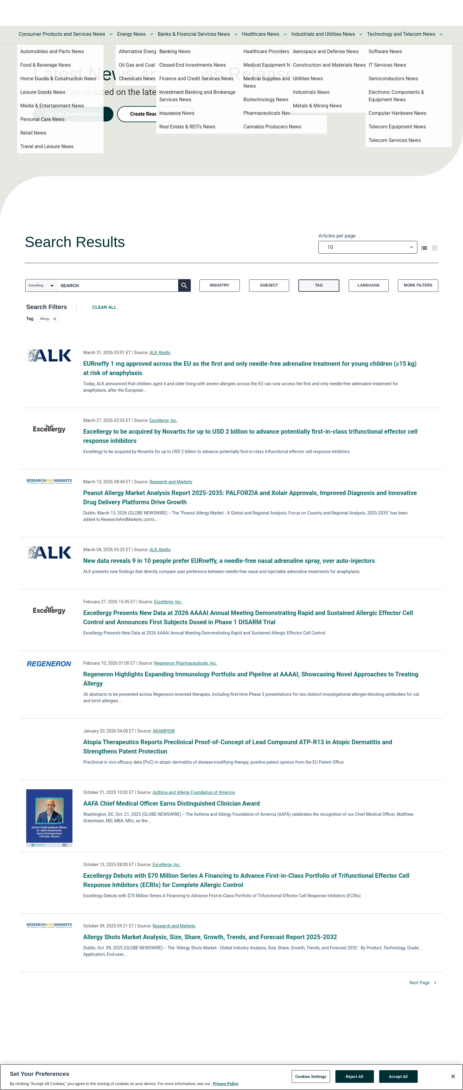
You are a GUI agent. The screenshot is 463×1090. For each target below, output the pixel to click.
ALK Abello (160, 352)
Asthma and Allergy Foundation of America (194, 792)
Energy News (131, 34)
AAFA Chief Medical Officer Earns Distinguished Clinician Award (171, 803)
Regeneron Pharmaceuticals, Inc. (185, 663)
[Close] (453, 1076)
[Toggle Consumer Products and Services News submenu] (111, 34)
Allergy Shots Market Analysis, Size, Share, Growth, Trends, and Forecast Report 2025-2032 (210, 937)
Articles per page (336, 236)
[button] (48, 319)
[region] (231, 1077)
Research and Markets (171, 481)
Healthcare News (261, 34)
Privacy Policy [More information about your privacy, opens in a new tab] (225, 1083)
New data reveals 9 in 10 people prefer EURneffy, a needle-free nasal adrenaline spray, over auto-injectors (229, 560)
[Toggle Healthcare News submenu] (285, 34)
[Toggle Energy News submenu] (152, 34)
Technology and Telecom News (401, 34)
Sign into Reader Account (73, 114)
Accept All (398, 1076)
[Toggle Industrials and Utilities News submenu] (361, 34)
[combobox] (367, 247)
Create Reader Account (155, 114)
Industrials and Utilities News (323, 34)
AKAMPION (164, 731)
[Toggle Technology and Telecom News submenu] (441, 34)
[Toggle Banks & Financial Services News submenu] (236, 34)
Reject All (354, 1076)
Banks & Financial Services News (194, 34)
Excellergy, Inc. (164, 420)
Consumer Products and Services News (62, 34)
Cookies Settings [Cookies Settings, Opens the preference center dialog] (310, 1076)
